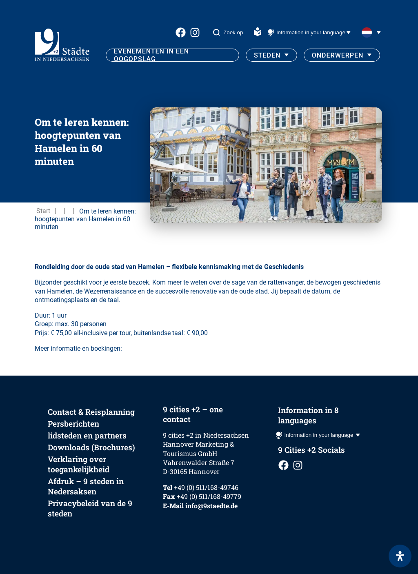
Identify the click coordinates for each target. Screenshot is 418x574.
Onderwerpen (338, 55)
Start (43, 211)
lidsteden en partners (87, 435)
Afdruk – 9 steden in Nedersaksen (86, 486)
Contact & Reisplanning (91, 412)
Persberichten (73, 423)
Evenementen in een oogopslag (151, 55)
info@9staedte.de (211, 505)
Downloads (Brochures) (91, 447)
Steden (267, 55)
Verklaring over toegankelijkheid (78, 464)
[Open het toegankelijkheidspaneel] (400, 556)
